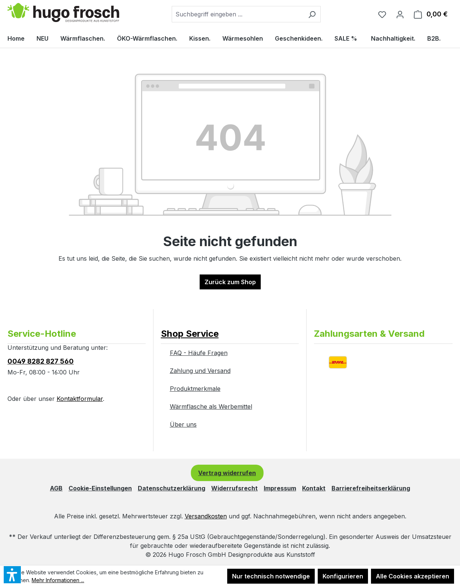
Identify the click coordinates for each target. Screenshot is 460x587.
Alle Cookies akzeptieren (412, 576)
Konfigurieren (343, 576)
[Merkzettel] (382, 14)
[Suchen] (312, 14)
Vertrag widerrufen (227, 473)
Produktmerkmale (195, 388)
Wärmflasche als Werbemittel (211, 406)
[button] (230, 326)
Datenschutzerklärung (171, 488)
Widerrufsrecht (234, 488)
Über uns (183, 424)
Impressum (280, 488)
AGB (56, 488)
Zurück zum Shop (230, 282)
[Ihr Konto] (400, 14)
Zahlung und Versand (200, 370)
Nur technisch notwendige (271, 576)
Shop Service (190, 333)
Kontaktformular (80, 398)
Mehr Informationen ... (58, 580)
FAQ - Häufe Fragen (199, 353)
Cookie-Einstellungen (100, 488)
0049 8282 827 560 (40, 361)
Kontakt (314, 488)
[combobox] (238, 14)
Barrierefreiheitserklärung (370, 488)
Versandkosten (206, 516)
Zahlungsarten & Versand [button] (369, 333)
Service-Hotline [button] (41, 333)
